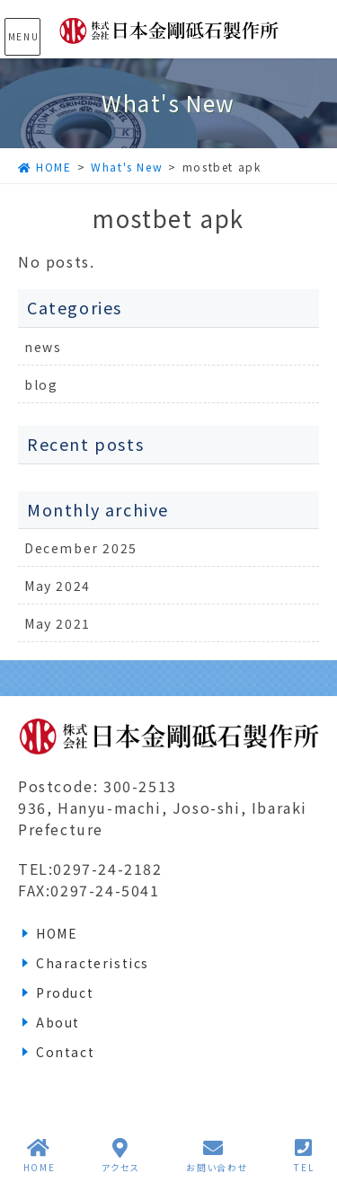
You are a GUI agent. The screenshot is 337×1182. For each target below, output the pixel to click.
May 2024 (57, 586)
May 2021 (57, 623)
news (42, 347)
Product (64, 992)
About (58, 1022)
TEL (304, 1155)
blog (41, 384)
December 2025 (80, 548)
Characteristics (92, 963)
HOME (56, 933)
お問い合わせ (217, 1155)
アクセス (121, 1155)
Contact (65, 1052)
